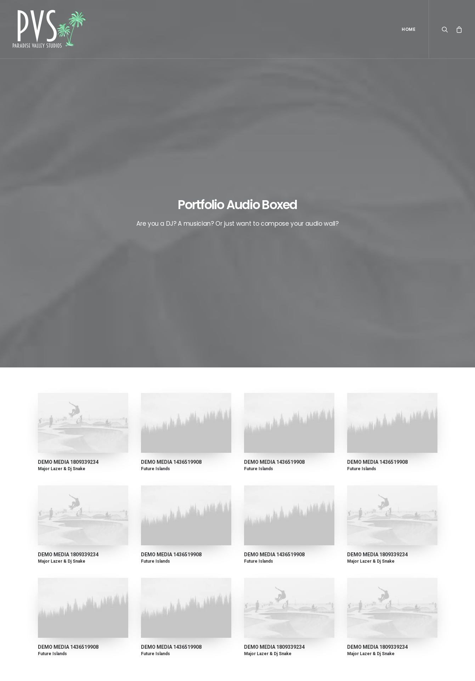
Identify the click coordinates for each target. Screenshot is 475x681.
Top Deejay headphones (278, 546)
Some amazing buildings (278, 590)
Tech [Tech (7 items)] (409, 569)
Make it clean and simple (172, 580)
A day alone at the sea (276, 601)
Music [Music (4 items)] (383, 557)
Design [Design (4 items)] (367, 546)
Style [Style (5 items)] (388, 569)
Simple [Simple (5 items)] (406, 557)
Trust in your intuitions (276, 557)
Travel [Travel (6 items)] (367, 580)
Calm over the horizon (170, 546)
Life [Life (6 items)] (363, 557)
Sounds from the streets (279, 613)
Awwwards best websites (280, 568)
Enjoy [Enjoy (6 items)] (390, 546)
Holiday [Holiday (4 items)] (414, 546)
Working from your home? (281, 579)
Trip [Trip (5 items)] (388, 580)
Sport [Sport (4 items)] (366, 569)
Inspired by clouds (165, 563)
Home (408, 29)
